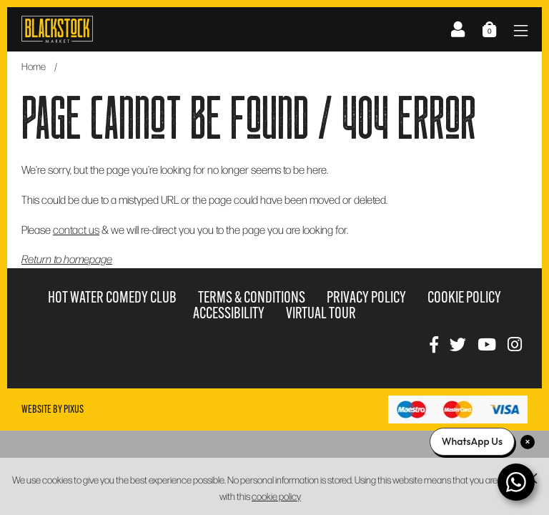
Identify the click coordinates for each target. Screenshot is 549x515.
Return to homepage (66, 258)
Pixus (74, 409)
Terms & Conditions (251, 297)
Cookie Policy (464, 297)
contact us (76, 229)
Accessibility (228, 313)
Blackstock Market (57, 29)
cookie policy (276, 496)
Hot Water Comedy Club (112, 297)
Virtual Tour (321, 313)
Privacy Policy (366, 297)
